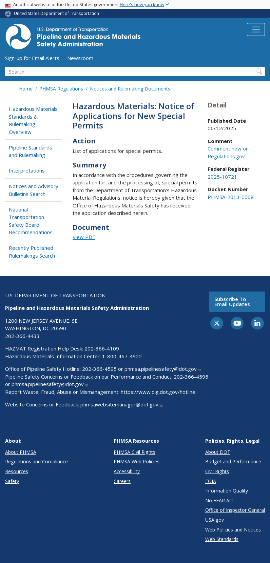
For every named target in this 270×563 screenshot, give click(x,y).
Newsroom (80, 58)
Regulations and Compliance (36, 461)
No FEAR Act (219, 500)
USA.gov (214, 520)
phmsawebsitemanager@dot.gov (121, 404)
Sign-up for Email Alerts (32, 58)
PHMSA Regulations (61, 88)
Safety (12, 481)
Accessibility (127, 471)
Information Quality (226, 490)
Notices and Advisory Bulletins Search (33, 190)
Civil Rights (217, 471)
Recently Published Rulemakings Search (32, 251)
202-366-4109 (101, 348)
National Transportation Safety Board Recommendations (31, 221)
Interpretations (27, 170)
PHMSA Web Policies (136, 461)
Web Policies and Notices (233, 529)
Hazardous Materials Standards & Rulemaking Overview (33, 120)
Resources (16, 471)
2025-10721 (222, 176)
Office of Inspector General (235, 510)
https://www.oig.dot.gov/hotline (158, 391)
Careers (122, 481)
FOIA (210, 481)
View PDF (84, 237)
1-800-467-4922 (122, 356)
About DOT (217, 452)
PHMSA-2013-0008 (231, 197)
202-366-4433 (22, 336)
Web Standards (221, 539)
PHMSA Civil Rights (134, 452)
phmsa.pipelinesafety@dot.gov (162, 368)
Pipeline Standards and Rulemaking (30, 151)
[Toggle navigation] (256, 29)
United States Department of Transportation (56, 13)
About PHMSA (20, 452)
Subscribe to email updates (232, 301)
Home (26, 88)
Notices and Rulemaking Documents (130, 88)
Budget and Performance (233, 461)
